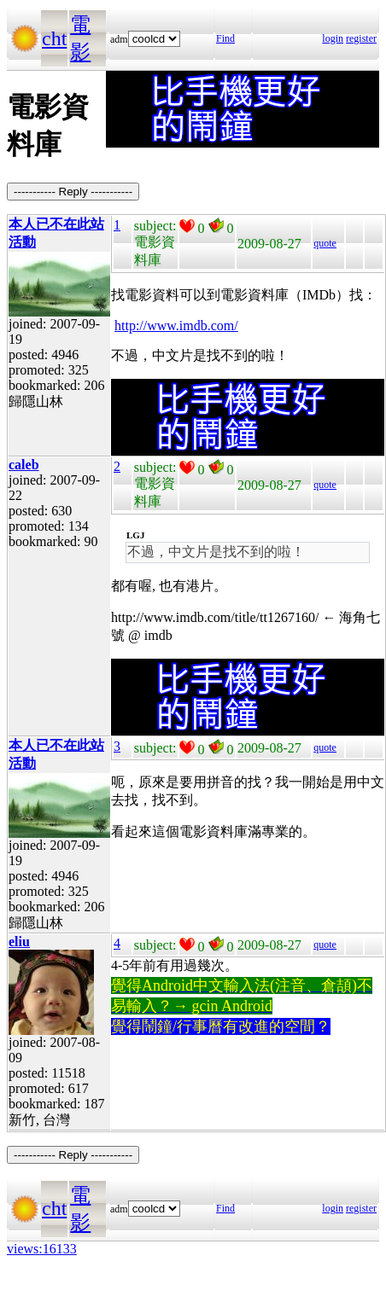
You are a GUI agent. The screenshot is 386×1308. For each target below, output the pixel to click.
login (332, 38)
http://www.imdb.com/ (176, 325)
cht (54, 38)
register (361, 38)
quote (324, 243)
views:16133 (42, 1248)
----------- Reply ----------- (73, 191)
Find (225, 38)
